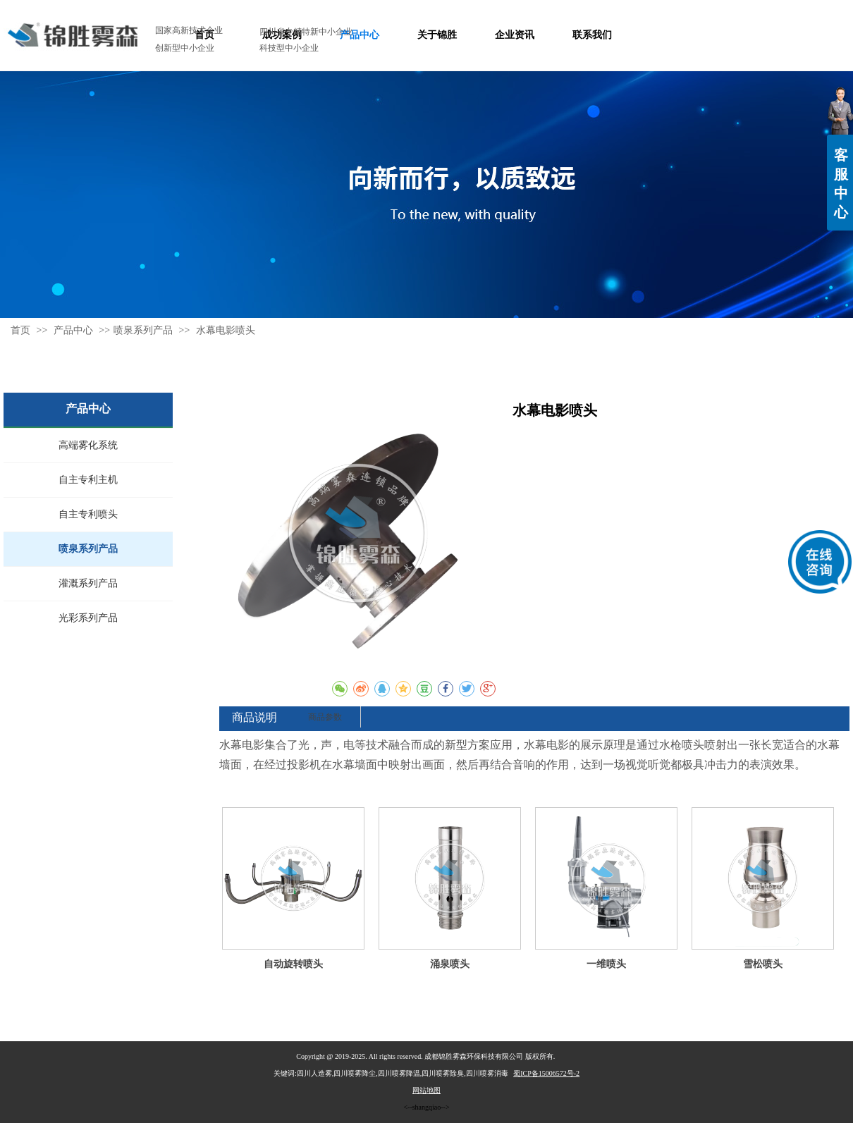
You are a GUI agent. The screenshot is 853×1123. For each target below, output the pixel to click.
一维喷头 (606, 963)
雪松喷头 (763, 963)
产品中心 (75, 330)
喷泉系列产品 (143, 330)
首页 (20, 330)
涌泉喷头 (450, 963)
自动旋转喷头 (293, 963)
